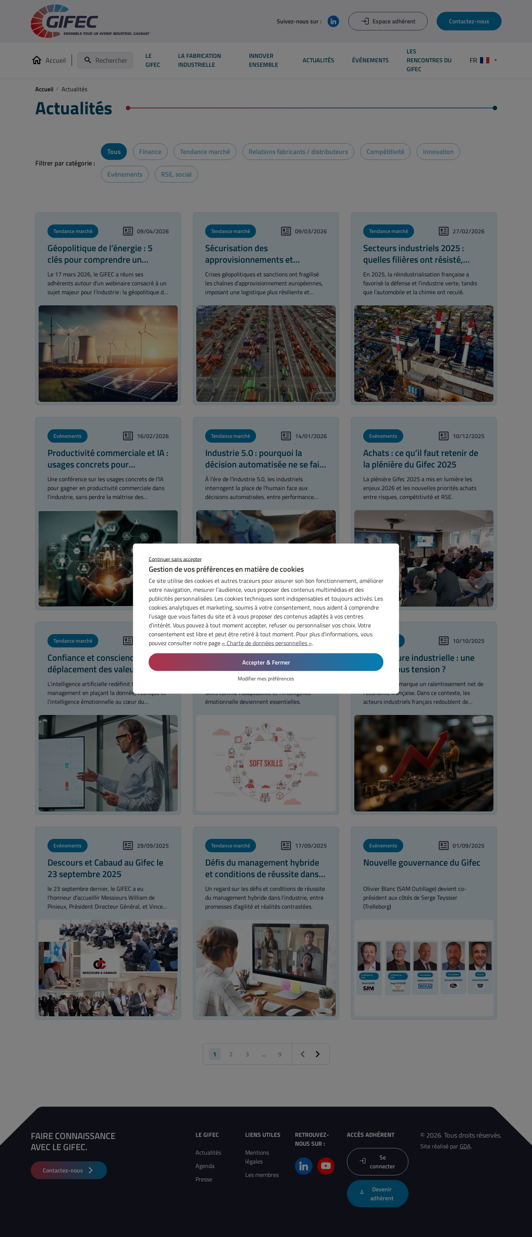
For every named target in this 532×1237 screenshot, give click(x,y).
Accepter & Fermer (266, 662)
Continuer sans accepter (175, 559)
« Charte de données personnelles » (267, 643)
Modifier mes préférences (266, 678)
